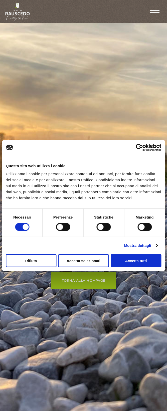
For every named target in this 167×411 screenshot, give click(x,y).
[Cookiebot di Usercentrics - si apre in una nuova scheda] (139, 147)
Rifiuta (31, 260)
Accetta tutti (136, 260)
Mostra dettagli (137, 245)
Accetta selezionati (83, 260)
